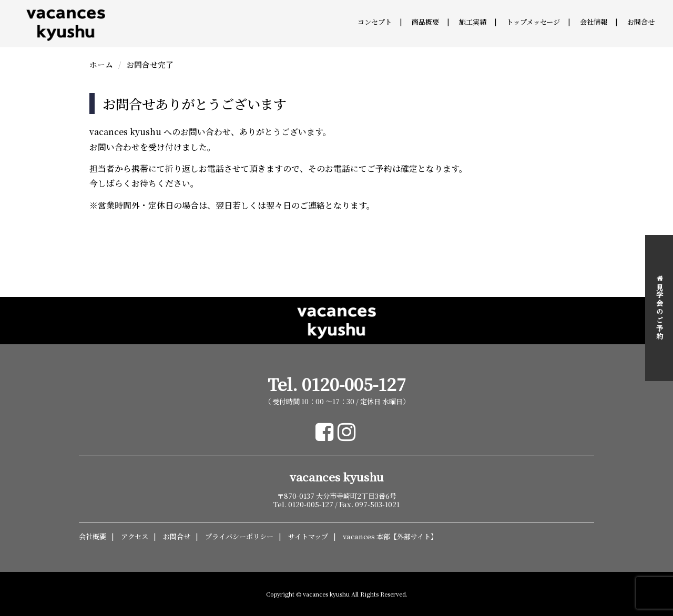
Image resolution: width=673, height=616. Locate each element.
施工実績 (472, 22)
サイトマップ (308, 536)
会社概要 (92, 536)
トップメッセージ (533, 22)
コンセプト (375, 22)
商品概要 (425, 22)
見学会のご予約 (660, 308)
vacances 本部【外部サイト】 (390, 536)
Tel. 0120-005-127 (337, 384)
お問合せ (641, 22)
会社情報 (593, 22)
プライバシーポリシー (239, 536)
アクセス (134, 536)
